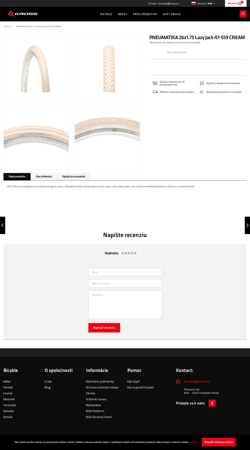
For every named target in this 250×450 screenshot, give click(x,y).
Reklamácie (93, 405)
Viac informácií (44, 176)
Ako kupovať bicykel (140, 387)
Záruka (90, 393)
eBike (6, 381)
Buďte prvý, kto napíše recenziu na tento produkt (175, 42)
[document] (125, 442)
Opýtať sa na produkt (73, 176)
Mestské (9, 399)
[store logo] (22, 14)
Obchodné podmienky (100, 381)
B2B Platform (95, 411)
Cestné (7, 393)
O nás (48, 381)
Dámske (8, 411)
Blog (47, 387)
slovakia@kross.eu (168, 3)
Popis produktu (17, 176)
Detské (7, 417)
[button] (203, 3)
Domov (7, 26)
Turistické (9, 405)
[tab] (17, 176)
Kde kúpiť (133, 381)
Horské (8, 387)
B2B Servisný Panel (99, 417)
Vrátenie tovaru (96, 399)
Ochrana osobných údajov (102, 387)
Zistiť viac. (194, 442)
